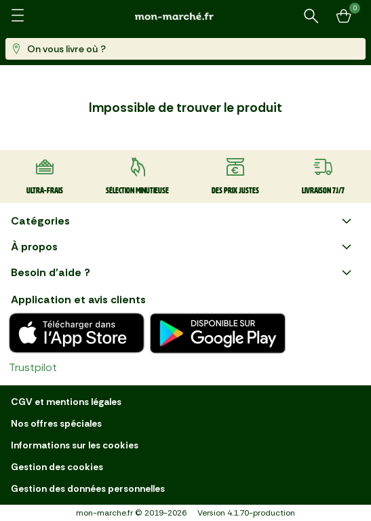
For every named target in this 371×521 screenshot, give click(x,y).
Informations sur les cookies (74, 445)
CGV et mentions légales (66, 401)
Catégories (183, 221)
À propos (183, 246)
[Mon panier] (344, 16)
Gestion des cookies (57, 466)
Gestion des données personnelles (88, 488)
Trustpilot (33, 367)
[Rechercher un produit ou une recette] (311, 16)
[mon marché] (186, 16)
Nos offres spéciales (56, 423)
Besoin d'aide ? (183, 272)
